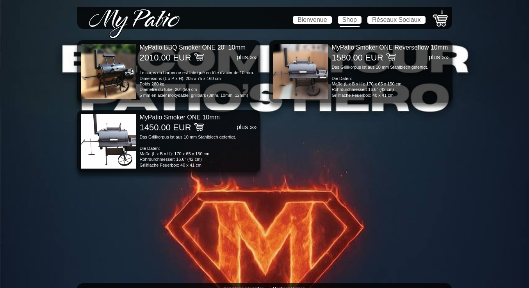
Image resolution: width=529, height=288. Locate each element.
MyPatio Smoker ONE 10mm (180, 117)
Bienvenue (312, 19)
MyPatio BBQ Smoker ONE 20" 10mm (193, 47)
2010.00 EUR (165, 57)
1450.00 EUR (165, 127)
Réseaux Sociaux (396, 19)
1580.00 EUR (357, 57)
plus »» (247, 57)
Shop (349, 19)
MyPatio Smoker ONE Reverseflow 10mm (390, 47)
